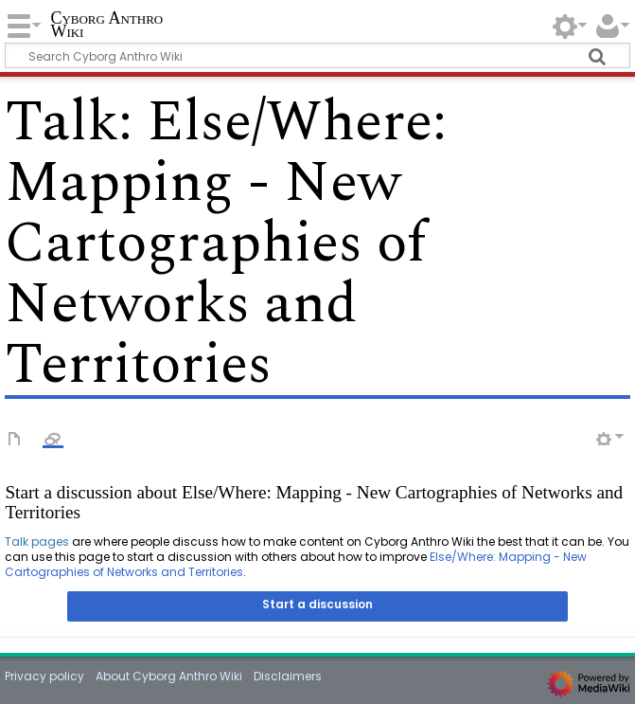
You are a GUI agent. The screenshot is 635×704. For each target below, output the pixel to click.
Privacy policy (44, 676)
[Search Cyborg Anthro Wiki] (317, 55)
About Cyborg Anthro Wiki (169, 676)
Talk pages (37, 541)
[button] (317, 606)
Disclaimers (288, 676)
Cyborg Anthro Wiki (106, 25)
